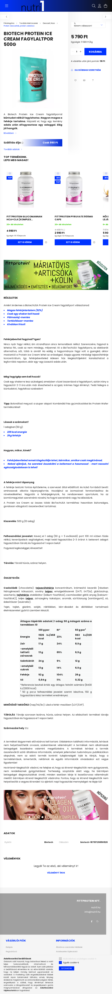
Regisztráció (11, 952)
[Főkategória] (9, 23)
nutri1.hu (95, 907)
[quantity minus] (72, 51)
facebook (91, 921)
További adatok (12, 149)
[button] (75, 80)
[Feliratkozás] (86, 70)
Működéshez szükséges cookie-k (79, 958)
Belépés (9, 947)
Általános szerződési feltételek (69, 947)
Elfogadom (66, 968)
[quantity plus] (80, 51)
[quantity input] (76, 51)
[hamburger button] (6, 6)
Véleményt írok (56, 872)
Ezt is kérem (25, 242)
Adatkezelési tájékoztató (66, 952)
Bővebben (9, 133)
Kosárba (95, 52)
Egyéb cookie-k (71, 962)
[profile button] (100, 6)
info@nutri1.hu (92, 912)
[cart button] (105, 6)
